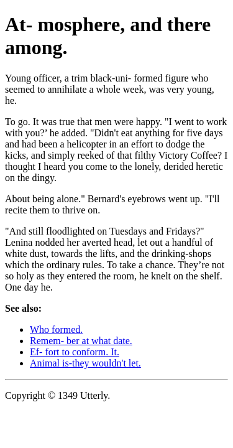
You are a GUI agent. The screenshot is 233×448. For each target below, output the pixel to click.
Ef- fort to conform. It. (74, 352)
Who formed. (56, 329)
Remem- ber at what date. (81, 340)
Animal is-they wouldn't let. (85, 363)
